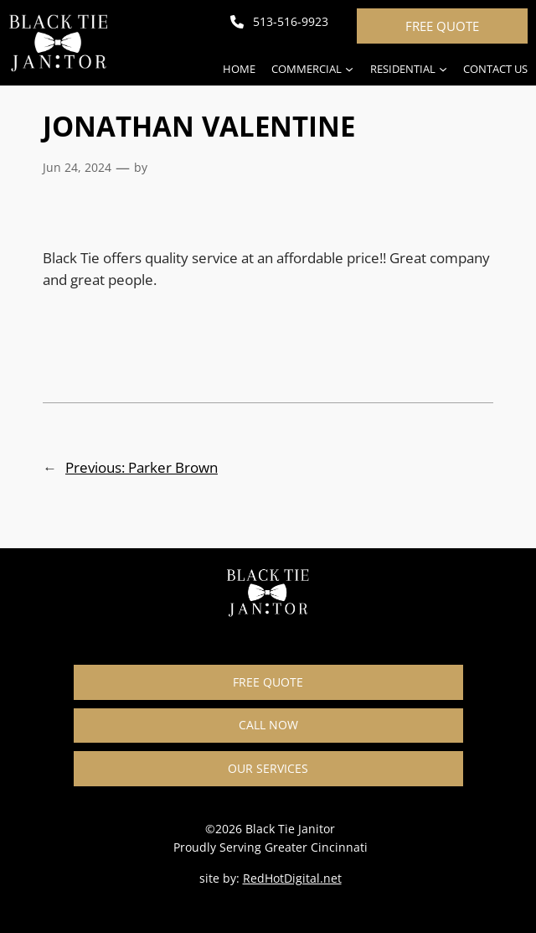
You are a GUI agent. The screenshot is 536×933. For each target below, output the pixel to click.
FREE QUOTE (442, 26)
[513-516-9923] (279, 22)
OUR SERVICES (268, 768)
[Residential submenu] (443, 69)
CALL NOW (268, 725)
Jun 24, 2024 (77, 167)
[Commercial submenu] (349, 69)
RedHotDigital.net (292, 878)
